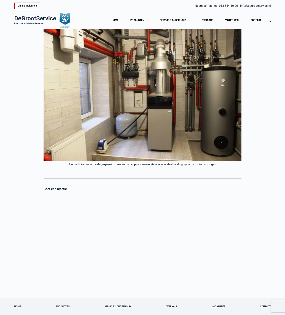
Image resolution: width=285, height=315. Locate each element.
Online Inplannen (27, 5)
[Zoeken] (269, 20)
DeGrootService (35, 18)
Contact (256, 20)
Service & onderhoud (175, 20)
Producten (139, 20)
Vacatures (232, 20)
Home (115, 20)
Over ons (207, 20)
